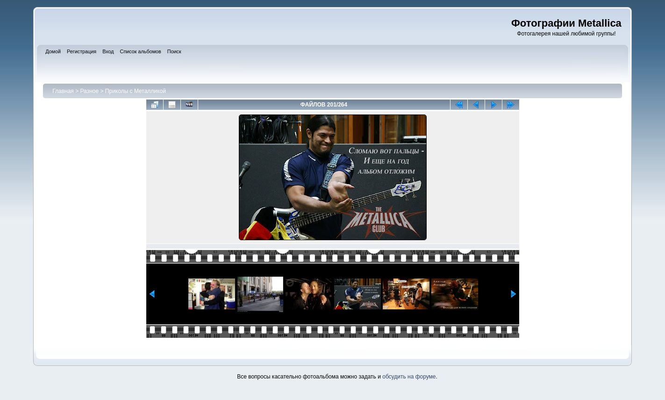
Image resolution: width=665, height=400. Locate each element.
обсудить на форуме (409, 376)
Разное (89, 91)
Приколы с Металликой (135, 91)
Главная (63, 91)
